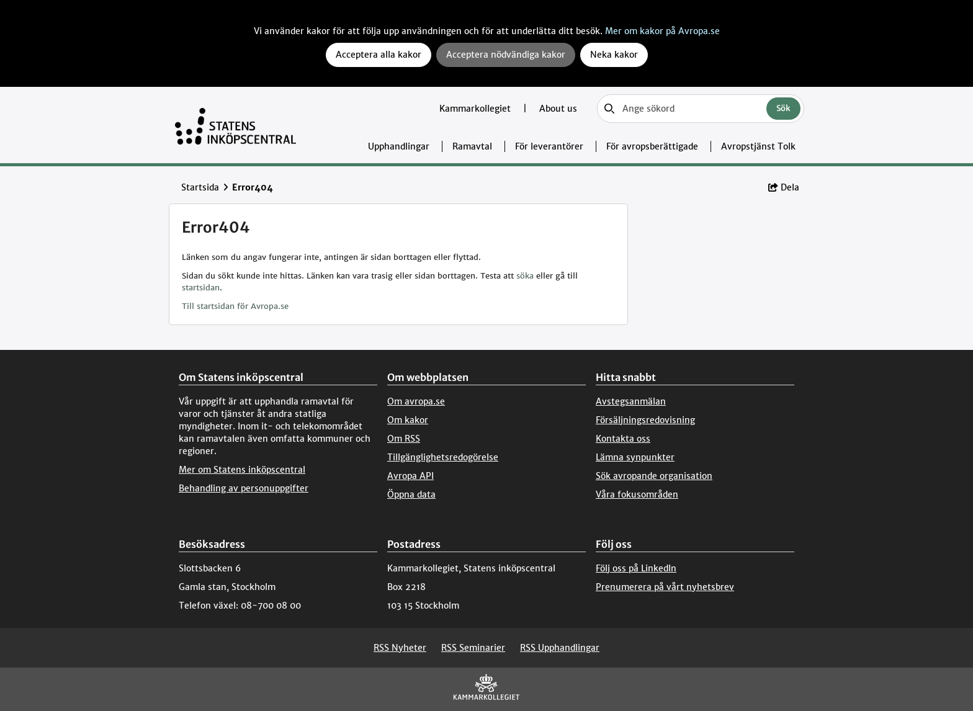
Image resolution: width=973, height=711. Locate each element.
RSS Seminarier (473, 647)
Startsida (200, 187)
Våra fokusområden (637, 494)
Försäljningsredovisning (645, 420)
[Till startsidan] (235, 125)
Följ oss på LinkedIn (636, 568)
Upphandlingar (398, 146)
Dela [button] (783, 187)
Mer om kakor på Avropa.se (662, 31)
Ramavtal (472, 146)
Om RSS (403, 438)
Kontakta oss (623, 438)
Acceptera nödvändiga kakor (505, 54)
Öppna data (411, 494)
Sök (783, 108)
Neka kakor (614, 54)
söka (525, 276)
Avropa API (410, 475)
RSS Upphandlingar (559, 647)
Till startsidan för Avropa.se (235, 306)
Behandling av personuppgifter (243, 488)
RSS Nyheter (400, 647)
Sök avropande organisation (654, 475)
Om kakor (407, 420)
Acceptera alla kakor (378, 54)
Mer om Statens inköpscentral (242, 469)
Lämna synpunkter (635, 457)
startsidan (201, 287)
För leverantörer (549, 146)
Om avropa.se (416, 401)
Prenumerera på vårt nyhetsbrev (665, 586)
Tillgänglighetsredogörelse (442, 457)
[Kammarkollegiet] (486, 689)
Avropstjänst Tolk (758, 146)
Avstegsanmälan (631, 401)
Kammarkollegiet (476, 108)
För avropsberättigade (652, 146)
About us (558, 108)
